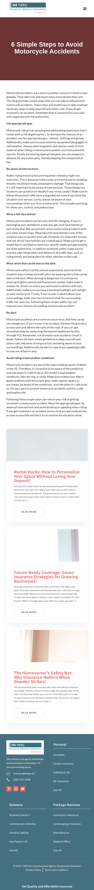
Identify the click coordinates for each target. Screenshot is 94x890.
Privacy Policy (33, 869)
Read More (29, 511)
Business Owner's (19, 815)
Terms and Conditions (56, 869)
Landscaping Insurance (67, 824)
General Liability (19, 832)
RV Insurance (61, 781)
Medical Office (61, 841)
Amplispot (75, 866)
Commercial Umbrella (22, 824)
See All (57, 790)
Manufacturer (61, 832)
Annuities (58, 755)
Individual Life (61, 772)
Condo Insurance (63, 763)
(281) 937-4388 (22, 779)
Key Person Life (18, 841)
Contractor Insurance (65, 815)
